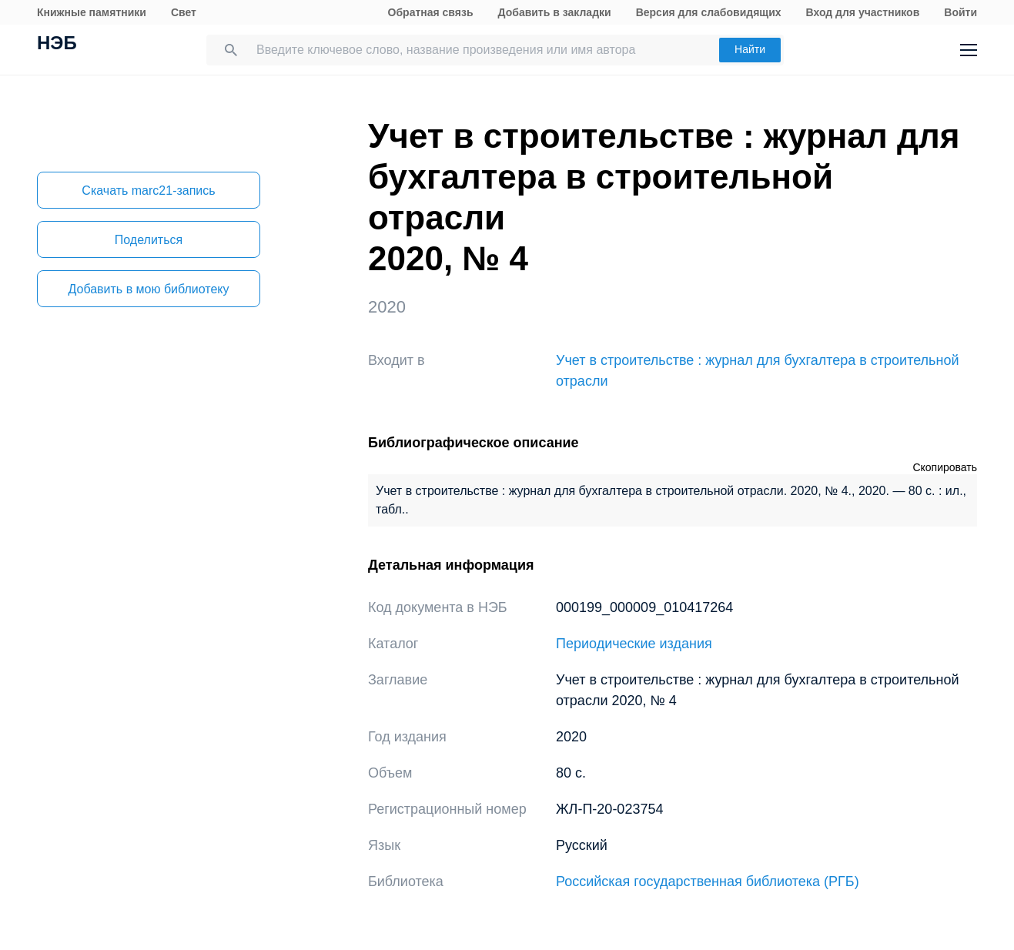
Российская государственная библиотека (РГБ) (707, 881)
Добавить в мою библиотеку (148, 289)
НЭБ (57, 44)
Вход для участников (863, 12)
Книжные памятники (91, 12)
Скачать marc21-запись (148, 190)
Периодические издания (634, 643)
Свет (183, 12)
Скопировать (944, 467)
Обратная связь (431, 12)
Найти (750, 49)
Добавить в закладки (554, 12)
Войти (960, 12)
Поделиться (148, 239)
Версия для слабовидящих (708, 12)
